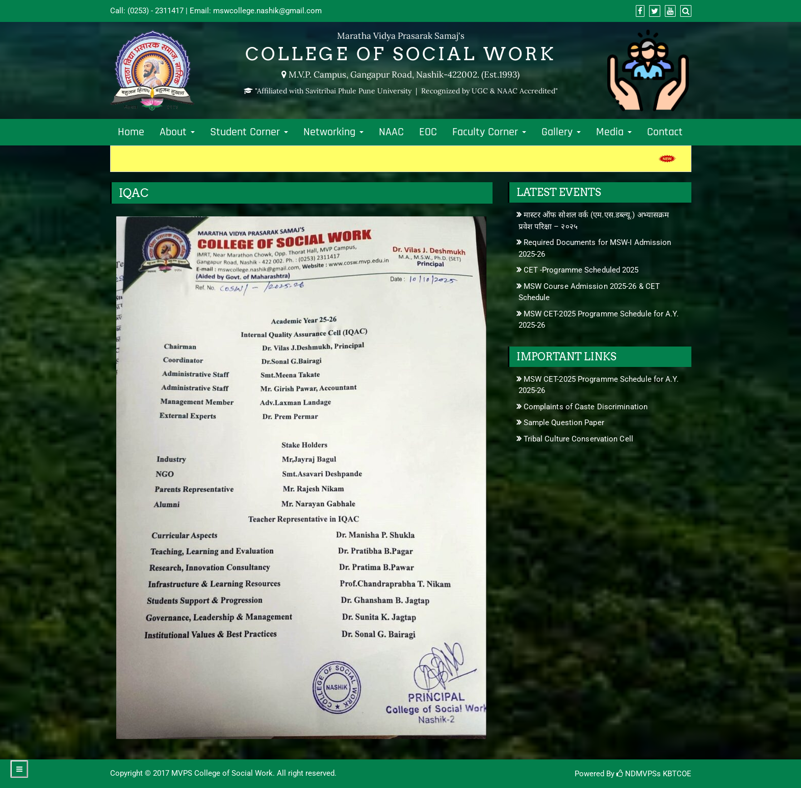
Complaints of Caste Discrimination (586, 406)
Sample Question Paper (564, 422)
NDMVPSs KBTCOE (653, 773)
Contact (665, 132)
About (177, 132)
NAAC (391, 132)
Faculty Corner (489, 132)
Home (131, 132)
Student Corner (249, 132)
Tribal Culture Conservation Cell (578, 439)
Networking (333, 132)
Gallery (561, 132)
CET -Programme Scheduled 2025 (581, 270)
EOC (428, 132)
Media (614, 132)
